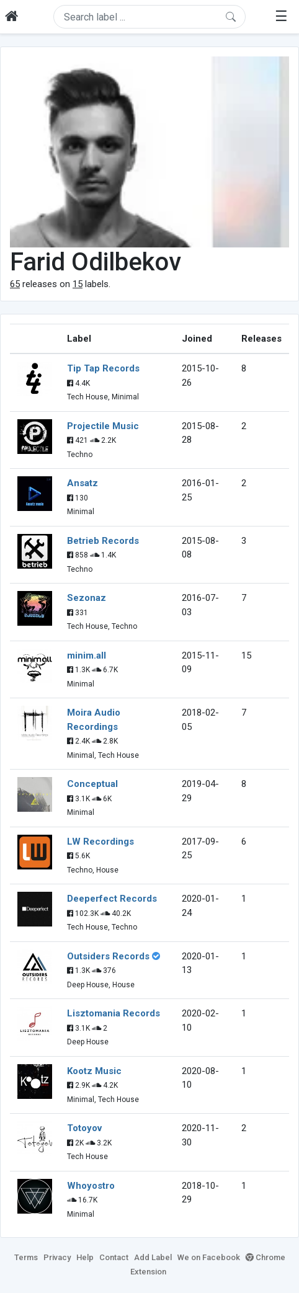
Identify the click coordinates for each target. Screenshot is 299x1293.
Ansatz (82, 483)
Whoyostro (91, 1185)
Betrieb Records (103, 540)
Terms (26, 1257)
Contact (113, 1257)
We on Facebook (208, 1257)
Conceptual (92, 783)
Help (85, 1257)
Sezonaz (86, 597)
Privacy (57, 1257)
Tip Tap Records (103, 368)
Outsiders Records (108, 956)
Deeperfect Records (112, 898)
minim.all (86, 655)
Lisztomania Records (113, 1013)
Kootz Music (94, 1071)
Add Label (153, 1257)
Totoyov (84, 1128)
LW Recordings (100, 841)
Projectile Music (103, 426)
